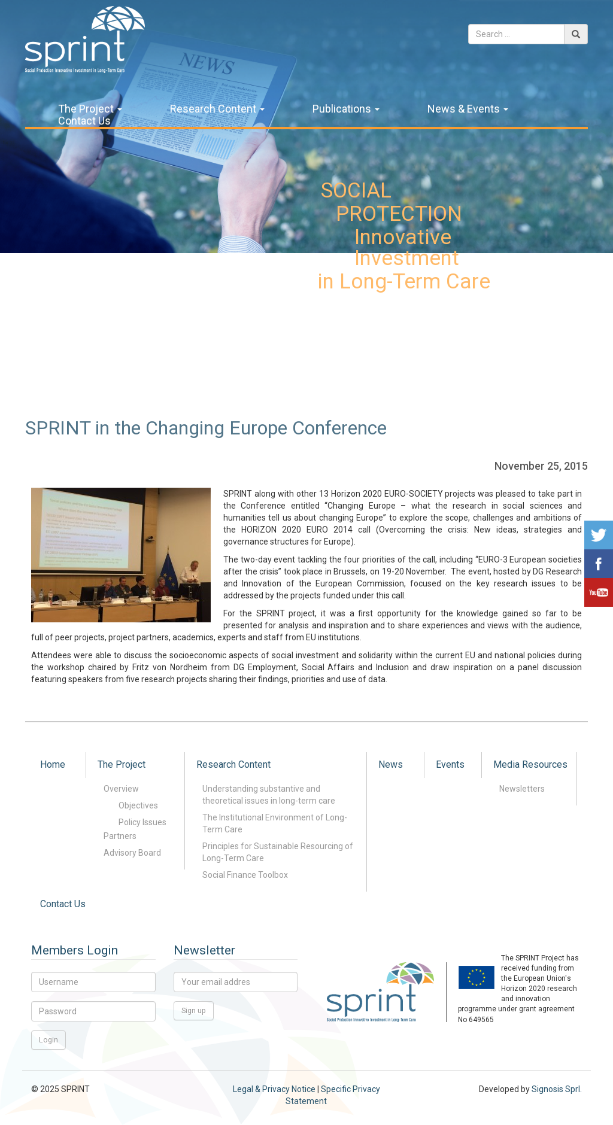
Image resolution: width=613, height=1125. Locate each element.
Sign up (193, 1010)
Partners (120, 836)
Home (52, 764)
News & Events (467, 109)
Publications (346, 109)
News (390, 764)
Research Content (217, 109)
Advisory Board (132, 853)
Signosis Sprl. (557, 1089)
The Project (90, 109)
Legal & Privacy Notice (274, 1089)
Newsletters (522, 788)
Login (48, 1039)
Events (450, 764)
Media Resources (530, 764)
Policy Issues (142, 822)
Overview (121, 788)
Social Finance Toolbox (245, 875)
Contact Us (84, 121)
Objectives (138, 805)
